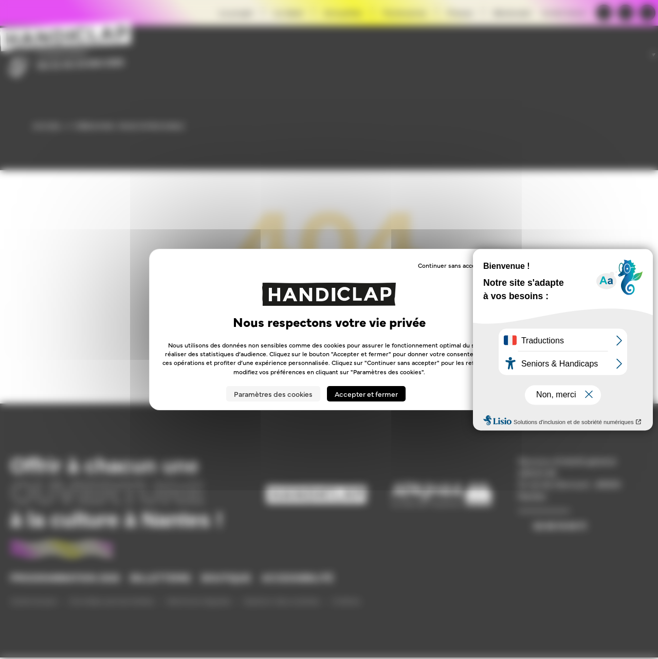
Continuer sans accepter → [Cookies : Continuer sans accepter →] (457, 265)
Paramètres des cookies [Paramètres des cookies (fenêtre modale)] (273, 394)
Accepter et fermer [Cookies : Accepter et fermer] (366, 394)
